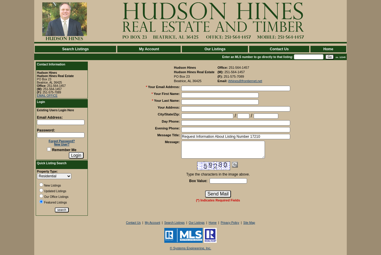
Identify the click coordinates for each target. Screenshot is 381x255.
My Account (149, 49)
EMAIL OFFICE (47, 95)
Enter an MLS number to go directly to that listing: (257, 57)
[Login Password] (61, 135)
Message (172, 142)
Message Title (168, 135)
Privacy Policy (230, 222)
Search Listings (75, 49)
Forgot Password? (62, 141)
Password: (46, 130)
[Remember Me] (49, 149)
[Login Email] (61, 122)
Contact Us (279, 49)
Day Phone (171, 121)
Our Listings (215, 49)
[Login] (76, 155)
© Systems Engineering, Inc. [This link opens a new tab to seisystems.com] (190, 248)
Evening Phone (167, 128)
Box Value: (198, 181)
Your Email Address (164, 87)
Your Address (168, 107)
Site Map (249, 222)
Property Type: (47, 171)
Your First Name (167, 94)
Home (328, 49)
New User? (62, 144)
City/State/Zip (169, 114)
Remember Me (61, 150)
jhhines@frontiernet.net (245, 81)
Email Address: (50, 117)
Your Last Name (167, 100)
